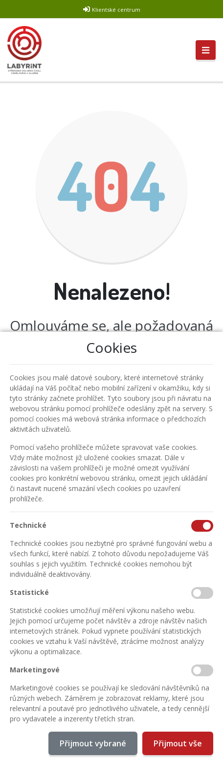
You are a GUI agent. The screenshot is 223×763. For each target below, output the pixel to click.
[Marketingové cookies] (202, 670)
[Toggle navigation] (206, 50)
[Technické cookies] (202, 526)
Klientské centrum (116, 9)
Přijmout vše (178, 743)
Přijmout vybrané (93, 743)
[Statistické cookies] (202, 593)
